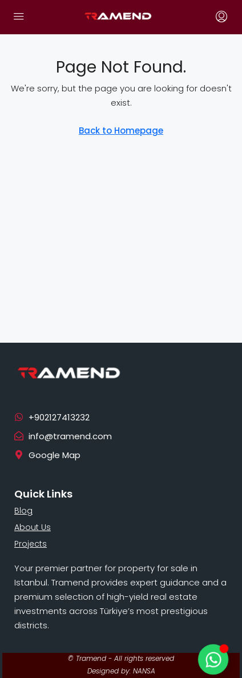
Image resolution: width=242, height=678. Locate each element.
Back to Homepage (121, 131)
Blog (23, 510)
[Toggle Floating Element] (212, 659)
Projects (30, 543)
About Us (32, 527)
